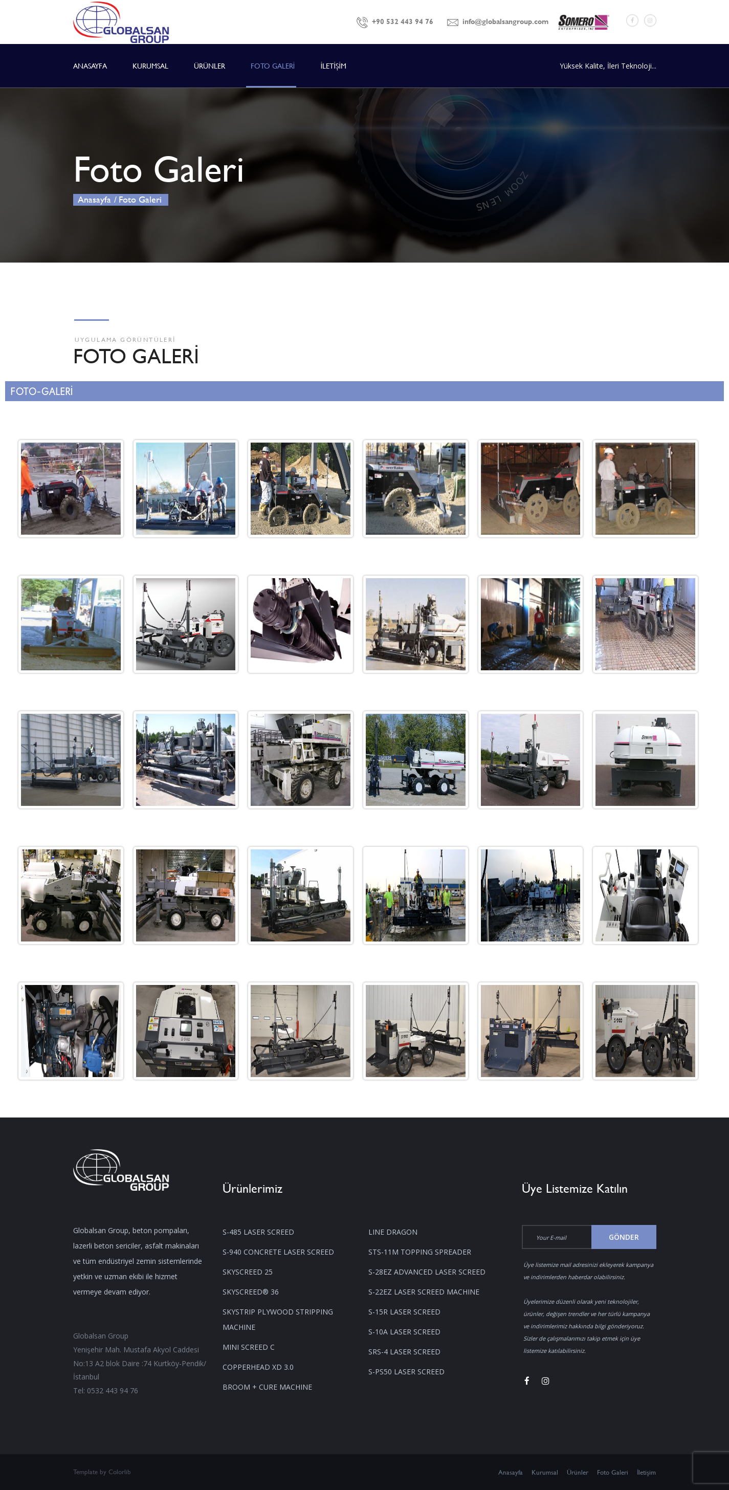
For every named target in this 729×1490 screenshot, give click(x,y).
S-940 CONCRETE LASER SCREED (278, 1252)
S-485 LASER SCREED (258, 1232)
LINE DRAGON (392, 1232)
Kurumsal (545, 1472)
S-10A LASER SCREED (404, 1331)
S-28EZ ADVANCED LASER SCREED (426, 1272)
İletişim (646, 1472)
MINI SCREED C (249, 1347)
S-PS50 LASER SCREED (406, 1371)
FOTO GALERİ (273, 65)
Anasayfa (94, 199)
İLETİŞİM (333, 65)
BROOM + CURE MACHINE (267, 1387)
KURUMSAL (150, 65)
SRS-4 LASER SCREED (404, 1351)
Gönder (624, 1237)
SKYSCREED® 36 (251, 1292)
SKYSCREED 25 (248, 1272)
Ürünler (577, 1472)
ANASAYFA (90, 65)
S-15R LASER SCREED (404, 1312)
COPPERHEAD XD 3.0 (258, 1367)
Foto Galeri (612, 1472)
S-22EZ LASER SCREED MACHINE (423, 1292)
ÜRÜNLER (209, 65)
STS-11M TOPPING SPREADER (419, 1252)
